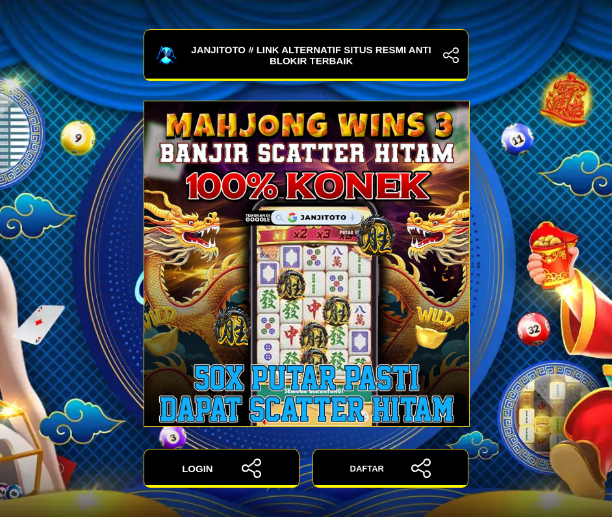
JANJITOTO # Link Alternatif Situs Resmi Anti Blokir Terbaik (306, 55)
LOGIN (221, 468)
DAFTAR (390, 468)
